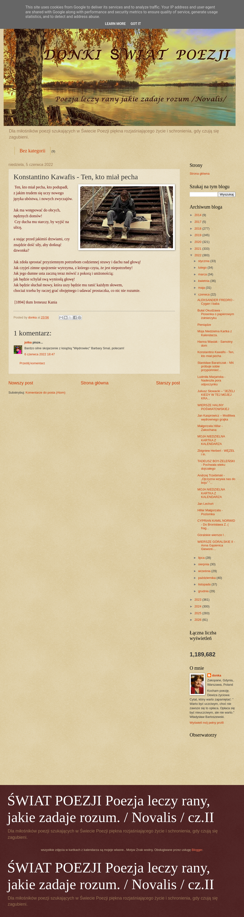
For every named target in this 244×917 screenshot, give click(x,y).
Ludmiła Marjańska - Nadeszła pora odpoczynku (211, 380)
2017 (198, 222)
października (207, 578)
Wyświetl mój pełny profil (207, 722)
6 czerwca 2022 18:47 (39, 354)
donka (216, 675)
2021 (198, 248)
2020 (198, 242)
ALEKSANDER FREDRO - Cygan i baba (215, 301)
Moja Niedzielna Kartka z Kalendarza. (214, 333)
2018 (198, 228)
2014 (198, 215)
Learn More (115, 24)
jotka (28, 342)
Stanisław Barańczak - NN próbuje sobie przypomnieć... (215, 366)
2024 (198, 606)
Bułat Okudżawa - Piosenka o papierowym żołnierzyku (215, 314)
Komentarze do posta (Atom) (45, 392)
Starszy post (168, 383)
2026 (198, 620)
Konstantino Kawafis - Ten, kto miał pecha (215, 353)
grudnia (203, 591)
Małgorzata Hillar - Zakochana (209, 427)
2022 (198, 255)
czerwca (204, 294)
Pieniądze (204, 324)
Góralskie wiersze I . (211, 535)
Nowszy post (20, 383)
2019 (198, 235)
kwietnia (204, 281)
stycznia (204, 261)
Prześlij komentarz (32, 363)
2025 (198, 613)
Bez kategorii (32, 150)
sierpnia (204, 564)
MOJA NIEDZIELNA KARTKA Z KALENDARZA (211, 440)
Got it (135, 24)
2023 (198, 599)
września (204, 571)
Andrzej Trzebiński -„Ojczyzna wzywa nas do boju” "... (216, 479)
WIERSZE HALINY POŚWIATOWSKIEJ (213, 407)
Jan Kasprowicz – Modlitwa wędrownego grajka (216, 417)
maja (202, 287)
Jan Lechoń (205, 503)
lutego (203, 267)
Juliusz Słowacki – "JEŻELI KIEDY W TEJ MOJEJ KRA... (216, 394)
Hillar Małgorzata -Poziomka (209, 512)
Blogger (197, 850)
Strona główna (94, 383)
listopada (204, 584)
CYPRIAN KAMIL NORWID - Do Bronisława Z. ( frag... (216, 524)
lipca (201, 558)
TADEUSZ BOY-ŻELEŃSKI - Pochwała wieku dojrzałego (216, 464)
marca (203, 274)
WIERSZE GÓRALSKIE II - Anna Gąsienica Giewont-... (216, 545)
